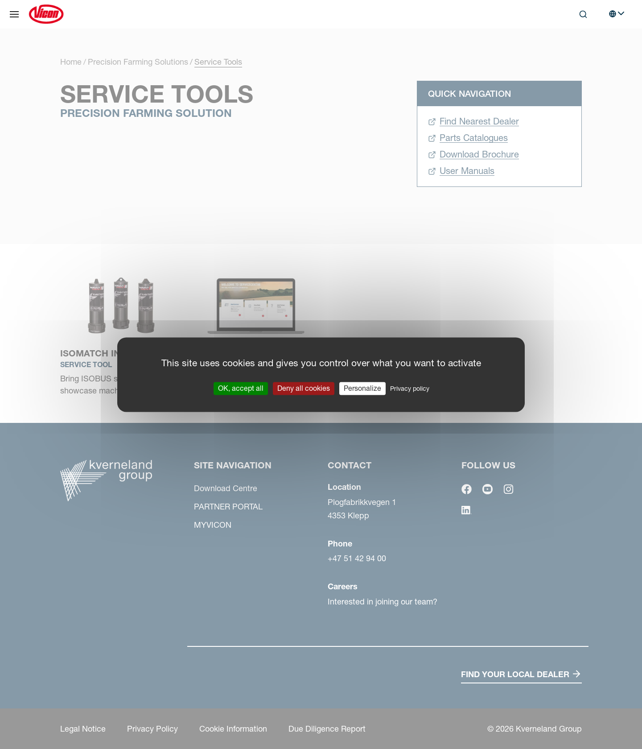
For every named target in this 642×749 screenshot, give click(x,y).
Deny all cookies (303, 388)
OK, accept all (240, 388)
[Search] (583, 14)
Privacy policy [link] (409, 389)
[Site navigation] (14, 14)
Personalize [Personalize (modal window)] (362, 388)
